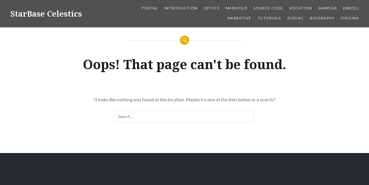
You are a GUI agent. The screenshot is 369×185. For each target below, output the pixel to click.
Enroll (351, 8)
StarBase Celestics (46, 13)
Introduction (181, 8)
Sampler (327, 8)
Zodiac (295, 18)
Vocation (300, 8)
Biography (322, 18)
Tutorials (269, 18)
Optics (212, 8)
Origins (350, 18)
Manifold (236, 8)
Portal (149, 8)
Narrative (239, 18)
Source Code (268, 8)
